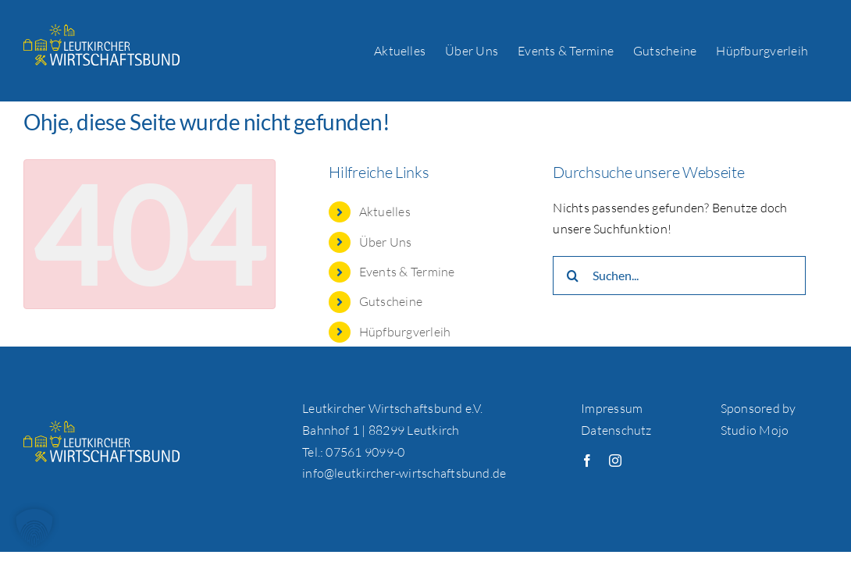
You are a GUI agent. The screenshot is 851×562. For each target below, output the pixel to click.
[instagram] (615, 460)
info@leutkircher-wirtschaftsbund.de (404, 473)
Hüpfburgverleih (405, 332)
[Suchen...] (679, 275)
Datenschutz (616, 430)
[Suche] (572, 275)
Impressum (612, 408)
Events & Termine (407, 271)
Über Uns (385, 242)
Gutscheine (390, 301)
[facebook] (587, 460)
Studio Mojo (755, 430)
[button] (34, 527)
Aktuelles (385, 211)
